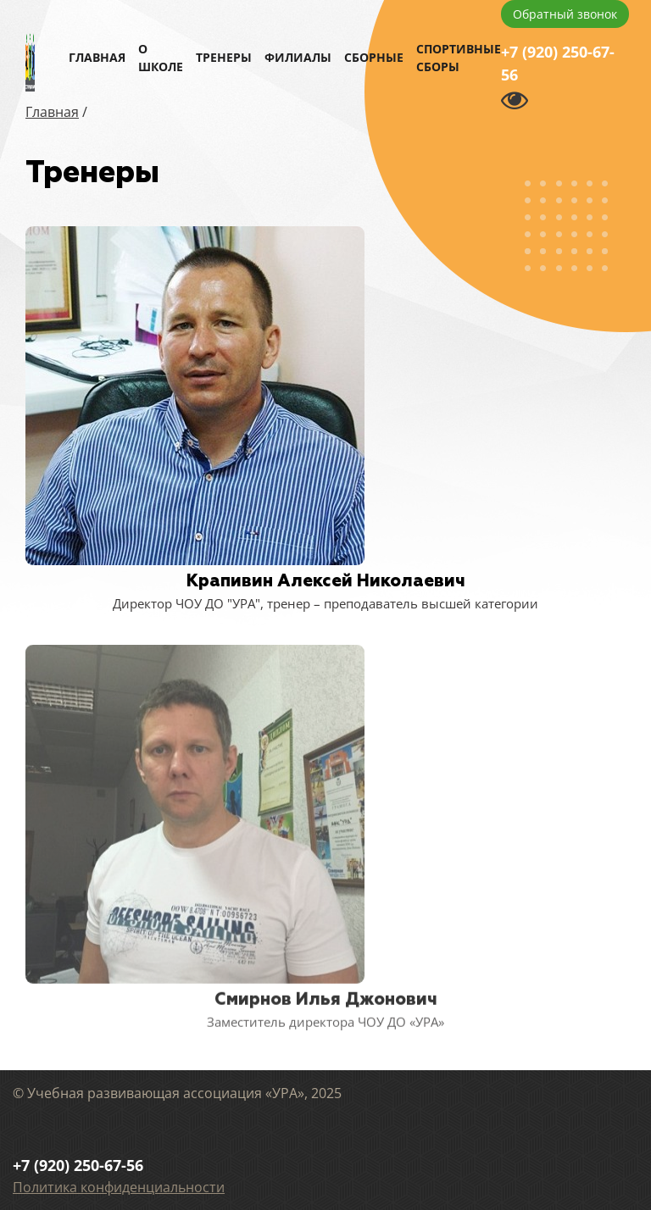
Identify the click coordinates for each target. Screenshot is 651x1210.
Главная (97, 57)
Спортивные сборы (458, 58)
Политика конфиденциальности (119, 1187)
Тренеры (224, 57)
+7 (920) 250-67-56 (558, 63)
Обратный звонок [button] (565, 14)
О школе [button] (160, 58)
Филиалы (297, 57)
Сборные (373, 57)
